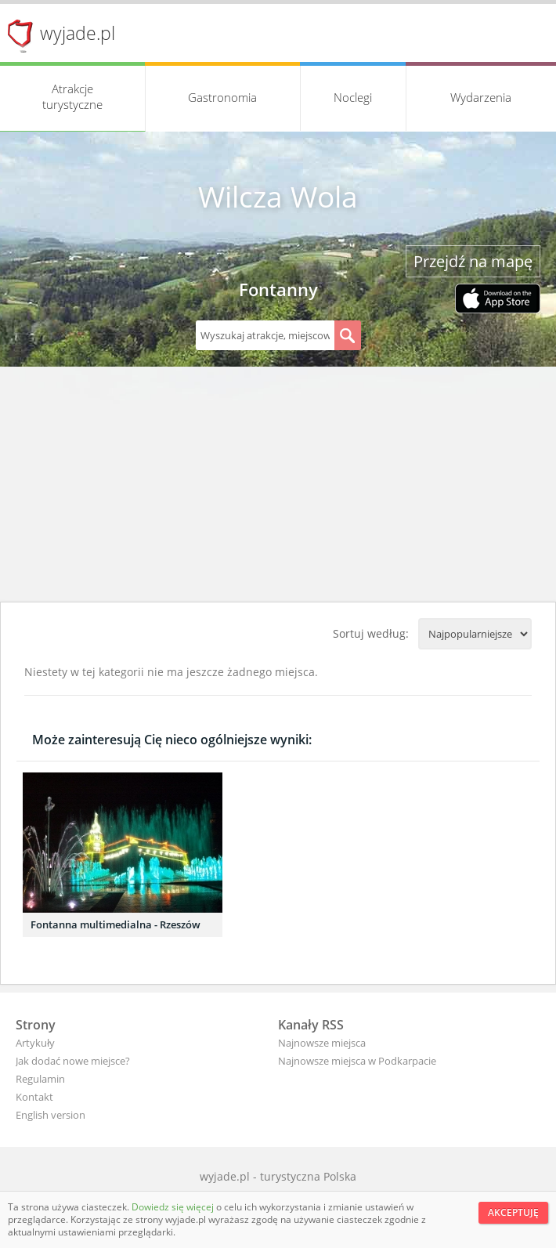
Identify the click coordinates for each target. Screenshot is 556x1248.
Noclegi (353, 97)
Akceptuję (513, 1212)
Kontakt (34, 1097)
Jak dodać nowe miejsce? (73, 1061)
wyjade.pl (77, 32)
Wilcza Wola (278, 196)
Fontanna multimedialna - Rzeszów (115, 924)
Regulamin (40, 1079)
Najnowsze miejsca (322, 1043)
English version (50, 1115)
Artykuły (35, 1043)
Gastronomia (222, 97)
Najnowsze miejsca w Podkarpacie (357, 1061)
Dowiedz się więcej (174, 1207)
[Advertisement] (278, 484)
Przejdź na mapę (473, 261)
